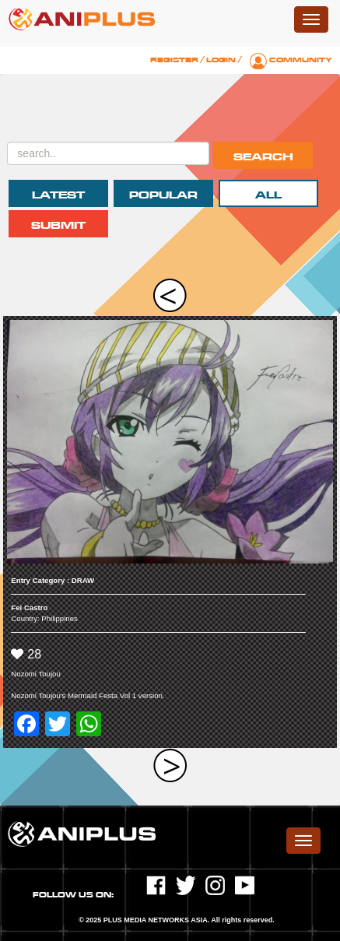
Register (174, 60)
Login (221, 60)
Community (300, 60)
